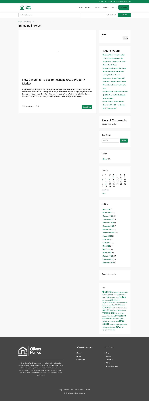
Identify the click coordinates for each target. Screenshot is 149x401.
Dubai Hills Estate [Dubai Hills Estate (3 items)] (106, 300)
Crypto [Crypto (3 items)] (124, 294)
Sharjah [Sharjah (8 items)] (106, 327)
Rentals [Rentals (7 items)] (124, 324)
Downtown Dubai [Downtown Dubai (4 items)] (114, 297)
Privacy (108, 363)
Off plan (87, 7)
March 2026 (107, 213)
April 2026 (106, 209)
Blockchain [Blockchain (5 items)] (120, 294)
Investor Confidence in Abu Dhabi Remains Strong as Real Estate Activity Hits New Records (114, 71)
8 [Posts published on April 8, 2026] (109, 179)
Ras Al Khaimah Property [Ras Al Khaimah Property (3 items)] (113, 321)
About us (106, 7)
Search (124, 15)
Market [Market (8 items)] (119, 310)
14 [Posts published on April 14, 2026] (106, 182)
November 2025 (108, 226)
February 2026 (108, 216)
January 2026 (108, 219)
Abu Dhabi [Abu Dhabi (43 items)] (107, 292)
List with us (123, 7)
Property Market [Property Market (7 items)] (112, 318)
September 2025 (109, 233)
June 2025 (106, 243)
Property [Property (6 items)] (104, 318)
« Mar (104, 193)
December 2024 (108, 263)
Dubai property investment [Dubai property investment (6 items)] (119, 302)
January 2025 (108, 259)
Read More (87, 107)
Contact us (109, 359)
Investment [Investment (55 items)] (107, 310)
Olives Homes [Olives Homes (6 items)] (111, 316)
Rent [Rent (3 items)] (121, 324)
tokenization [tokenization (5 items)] (112, 327)
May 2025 (106, 246)
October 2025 (107, 229)
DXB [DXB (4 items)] (124, 305)
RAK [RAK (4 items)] (118, 318)
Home (80, 7)
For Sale (97, 7)
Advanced (111, 15)
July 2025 (106, 239)
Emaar (79, 356)
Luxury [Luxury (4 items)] (115, 310)
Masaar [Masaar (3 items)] (124, 310)
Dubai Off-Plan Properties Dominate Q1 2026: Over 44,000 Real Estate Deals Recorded (115, 95)
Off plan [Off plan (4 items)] (118, 313)
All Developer (81, 359)
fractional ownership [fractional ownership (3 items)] (119, 307)
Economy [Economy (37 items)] (106, 307)
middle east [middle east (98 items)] (108, 312)
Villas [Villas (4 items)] (113, 329)
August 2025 (107, 236)
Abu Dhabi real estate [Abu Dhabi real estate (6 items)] (118, 292)
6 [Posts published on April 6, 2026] (102, 179)
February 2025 (108, 256)
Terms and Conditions (77, 390)
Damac (79, 353)
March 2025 (107, 253)
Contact (114, 7)
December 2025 (108, 223)
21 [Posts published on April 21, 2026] (106, 184)
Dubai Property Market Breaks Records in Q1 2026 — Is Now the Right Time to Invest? (114, 105)
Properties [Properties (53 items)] (120, 315)
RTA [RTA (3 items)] (103, 327)
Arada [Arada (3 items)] (115, 294)
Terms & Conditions (112, 366)
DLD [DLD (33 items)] (108, 297)
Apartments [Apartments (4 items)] (110, 294)
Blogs (105, 159)
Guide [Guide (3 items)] (125, 307)
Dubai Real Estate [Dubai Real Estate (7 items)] (117, 305)
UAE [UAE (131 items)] (118, 326)
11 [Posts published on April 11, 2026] (121, 179)
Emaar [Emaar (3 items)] (112, 307)
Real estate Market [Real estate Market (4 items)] (114, 324)
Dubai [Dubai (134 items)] (122, 297)
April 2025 (106, 249)
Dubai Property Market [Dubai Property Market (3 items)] (107, 305)
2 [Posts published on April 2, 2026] (113, 177)
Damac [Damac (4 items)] (103, 297)
